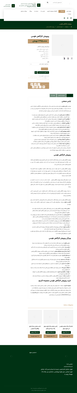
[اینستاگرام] (71, 18)
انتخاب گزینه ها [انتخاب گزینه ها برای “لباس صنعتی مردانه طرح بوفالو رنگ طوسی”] (34, 336)
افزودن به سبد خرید (42, 72)
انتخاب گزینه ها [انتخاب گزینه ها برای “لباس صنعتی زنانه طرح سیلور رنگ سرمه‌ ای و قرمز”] (50, 336)
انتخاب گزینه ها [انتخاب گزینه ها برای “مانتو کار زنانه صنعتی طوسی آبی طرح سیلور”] (65, 336)
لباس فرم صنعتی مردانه (40, 79)
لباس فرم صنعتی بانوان (35, 77)
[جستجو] (47, 2)
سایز (48, 61)
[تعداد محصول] (44, 69)
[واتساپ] (67, 18)
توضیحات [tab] (70, 95)
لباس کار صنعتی (36, 76)
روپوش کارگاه (41, 77)
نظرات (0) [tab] (53, 95)
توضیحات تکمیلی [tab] (61, 95)
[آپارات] (64, 18)
